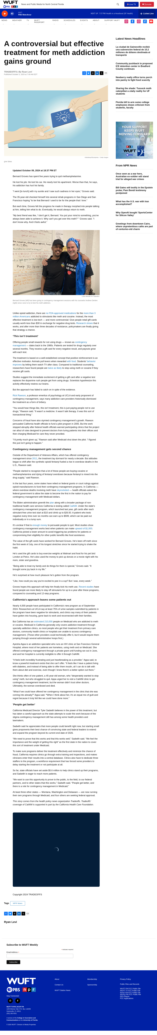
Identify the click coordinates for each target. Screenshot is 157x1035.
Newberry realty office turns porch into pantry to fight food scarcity (134, 83)
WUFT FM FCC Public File (130, 993)
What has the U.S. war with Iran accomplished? (132, 207)
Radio (55, 25)
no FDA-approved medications (61, 317)
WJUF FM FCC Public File (130, 997)
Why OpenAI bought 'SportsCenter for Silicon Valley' (134, 218)
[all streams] (147, 18)
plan (52, 507)
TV (28, 25)
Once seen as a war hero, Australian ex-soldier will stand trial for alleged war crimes (132, 181)
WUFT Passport (39, 26)
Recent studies (86, 591)
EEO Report (124, 1001)
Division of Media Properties (26, 1029)
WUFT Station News (62, 995)
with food (71, 365)
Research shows (84, 327)
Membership (92, 984)
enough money (39, 529)
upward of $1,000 (83, 533)
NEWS (4, 25)
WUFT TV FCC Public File (130, 995)
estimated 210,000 (43, 626)
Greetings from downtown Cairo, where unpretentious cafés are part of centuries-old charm (134, 231)
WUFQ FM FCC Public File (130, 999)
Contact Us (59, 989)
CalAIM (73, 510)
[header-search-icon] (118, 6)
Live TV (132, 6)
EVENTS (84, 25)
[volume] (12, 18)
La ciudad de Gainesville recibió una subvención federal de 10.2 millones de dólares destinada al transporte (133, 55)
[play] (5, 18)
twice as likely (55, 372)
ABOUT (96, 25)
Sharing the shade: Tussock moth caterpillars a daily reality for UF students (134, 95)
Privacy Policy (125, 984)
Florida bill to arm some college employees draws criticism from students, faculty (133, 109)
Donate (149, 6)
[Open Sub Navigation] (3, 29)
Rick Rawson (19, 400)
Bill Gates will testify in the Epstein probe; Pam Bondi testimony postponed (134, 195)
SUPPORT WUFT (112, 25)
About (57, 984)
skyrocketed (63, 494)
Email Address (13, 956)
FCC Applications (126, 1003)
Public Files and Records (129, 988)
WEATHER (17, 25)
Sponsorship (92, 989)
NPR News (17, 908)
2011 (34, 463)
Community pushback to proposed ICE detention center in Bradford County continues (134, 70)
